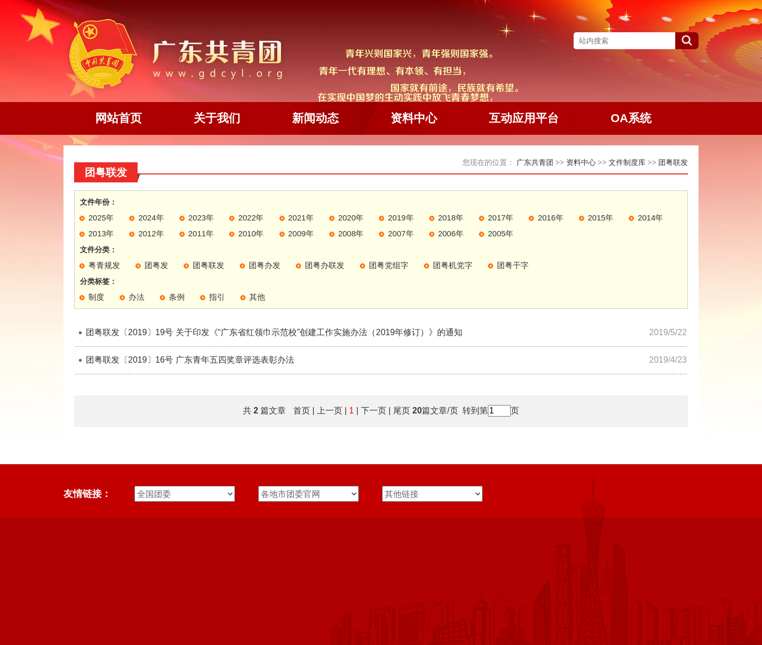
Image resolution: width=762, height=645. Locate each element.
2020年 (351, 217)
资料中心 (581, 162)
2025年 (101, 217)
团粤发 (156, 265)
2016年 (550, 217)
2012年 (151, 233)
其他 (257, 296)
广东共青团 (535, 162)
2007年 (400, 233)
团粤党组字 (389, 265)
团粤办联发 (324, 265)
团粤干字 (513, 265)
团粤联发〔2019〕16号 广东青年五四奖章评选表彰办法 (190, 359)
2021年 (301, 217)
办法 (136, 296)
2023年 (201, 217)
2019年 (400, 217)
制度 (96, 296)
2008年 (351, 233)
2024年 (151, 217)
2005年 (500, 233)
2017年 (500, 217)
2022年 (251, 217)
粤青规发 (104, 265)
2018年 (451, 217)
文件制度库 (627, 162)
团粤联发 (673, 162)
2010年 (251, 233)
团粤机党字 (453, 265)
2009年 (301, 233)
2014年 (650, 217)
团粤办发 (264, 265)
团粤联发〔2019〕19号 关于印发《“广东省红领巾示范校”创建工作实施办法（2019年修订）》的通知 (274, 332)
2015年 (600, 217)
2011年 (201, 233)
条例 (177, 296)
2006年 (451, 233)
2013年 (101, 233)
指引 (217, 296)
